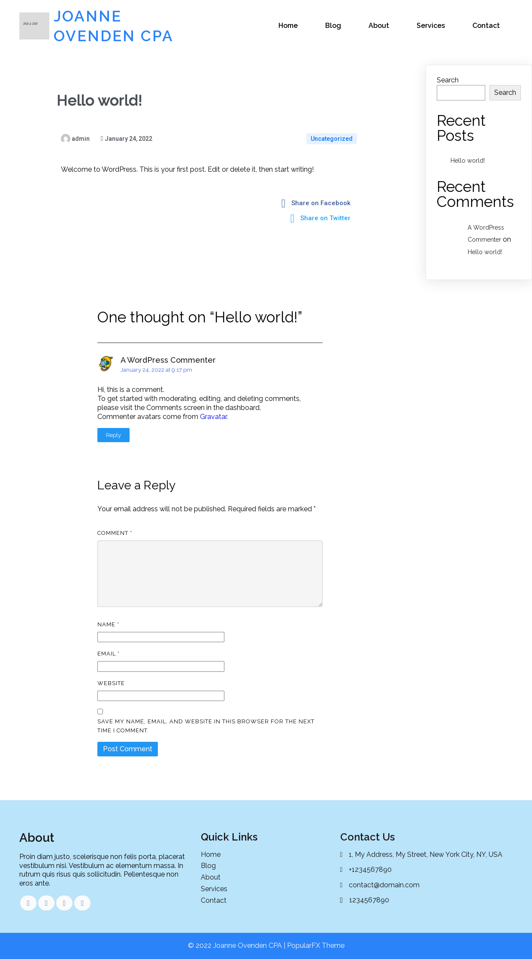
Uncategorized (332, 138)
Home (288, 25)
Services (431, 25)
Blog (333, 25)
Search (448, 80)
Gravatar (213, 417)
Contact (486, 25)
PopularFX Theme (316, 945)
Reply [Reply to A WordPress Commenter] (113, 435)
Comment (114, 533)
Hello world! (467, 160)
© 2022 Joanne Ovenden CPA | (237, 945)
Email (108, 653)
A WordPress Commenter (168, 359)
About (379, 25)
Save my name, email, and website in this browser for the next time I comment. (205, 726)
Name (108, 624)
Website (111, 683)
